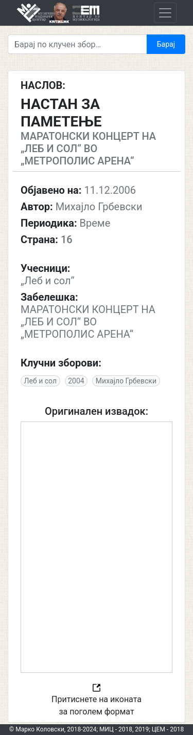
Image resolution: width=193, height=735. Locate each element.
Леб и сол (40, 381)
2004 (76, 381)
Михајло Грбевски (126, 381)
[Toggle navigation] (165, 13)
